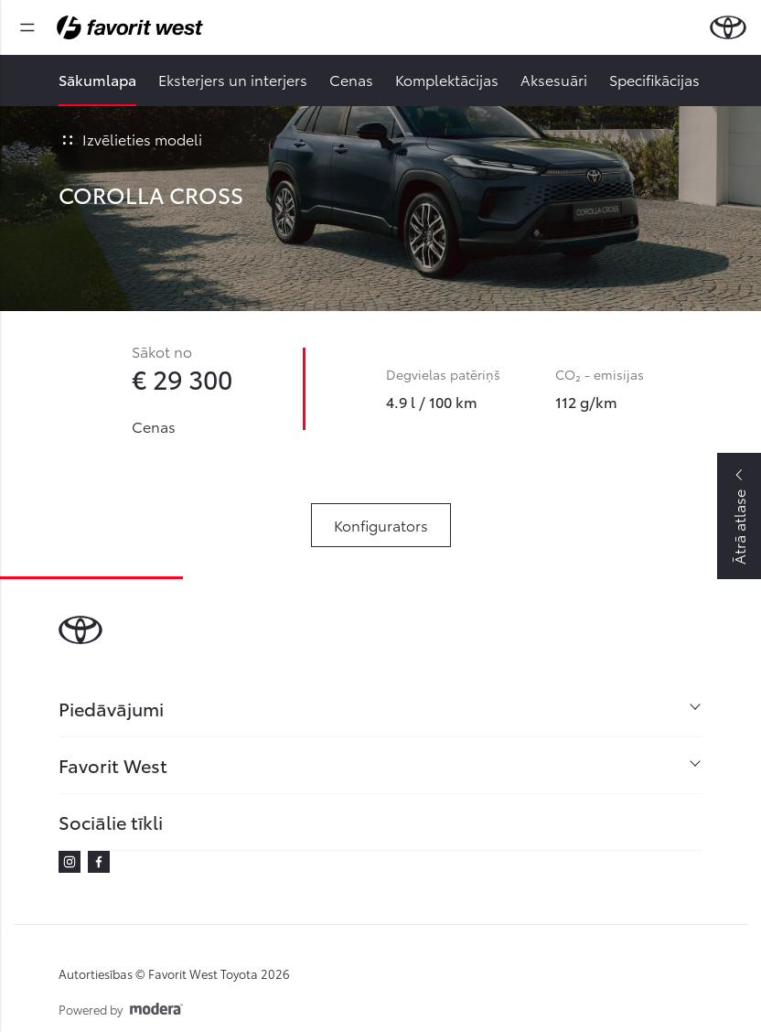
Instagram (69, 862)
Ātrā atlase (738, 526)
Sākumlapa (97, 79)
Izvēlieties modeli (130, 138)
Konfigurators (381, 524)
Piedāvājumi (111, 708)
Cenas (351, 79)
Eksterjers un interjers (232, 79)
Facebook (99, 862)
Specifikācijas (654, 79)
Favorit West (113, 765)
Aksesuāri (553, 79)
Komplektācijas (446, 79)
